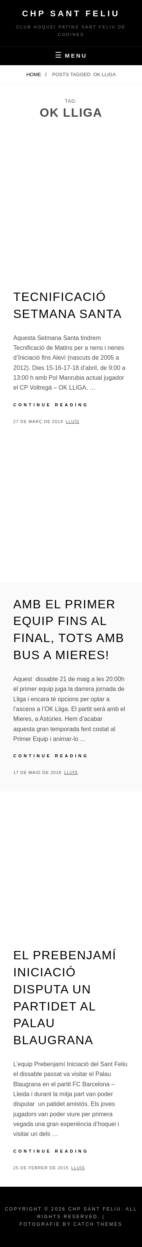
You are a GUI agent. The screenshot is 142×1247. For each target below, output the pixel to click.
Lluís (73, 421)
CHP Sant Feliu (71, 13)
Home (34, 74)
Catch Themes (98, 1224)
